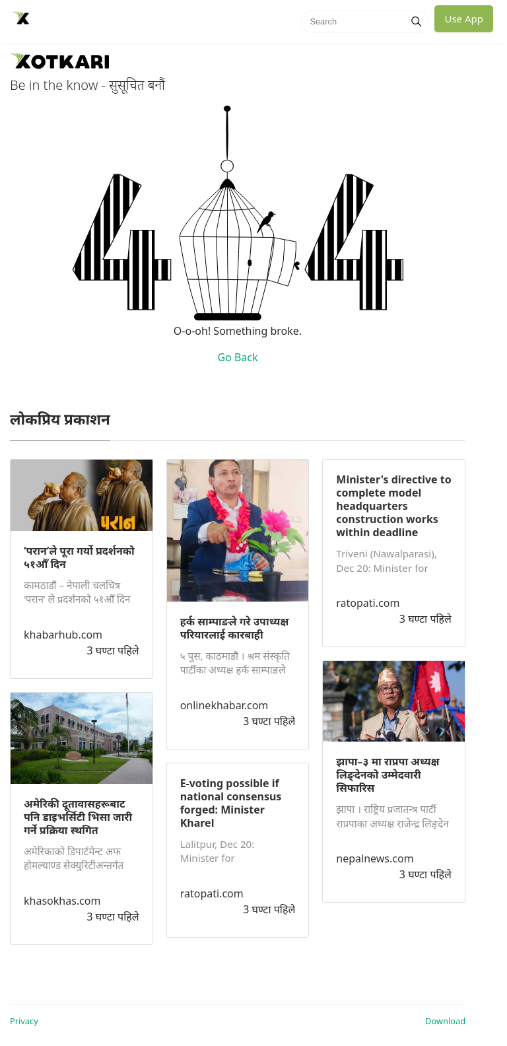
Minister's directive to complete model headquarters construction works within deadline (393, 506)
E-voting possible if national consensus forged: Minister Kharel (231, 803)
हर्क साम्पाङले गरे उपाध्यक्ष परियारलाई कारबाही (234, 628)
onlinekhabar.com (224, 705)
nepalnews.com (374, 858)
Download (445, 1021)
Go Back (237, 357)
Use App (463, 18)
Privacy (24, 1021)
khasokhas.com (62, 900)
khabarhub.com (63, 634)
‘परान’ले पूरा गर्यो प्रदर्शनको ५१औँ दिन (79, 557)
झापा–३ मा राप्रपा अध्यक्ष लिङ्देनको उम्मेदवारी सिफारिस (387, 774)
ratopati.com (212, 893)
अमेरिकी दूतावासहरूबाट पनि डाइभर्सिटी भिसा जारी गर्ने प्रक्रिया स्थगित (78, 816)
